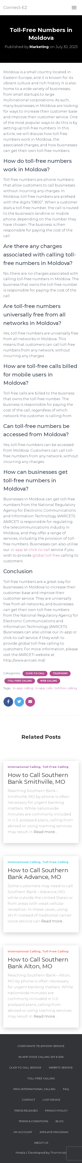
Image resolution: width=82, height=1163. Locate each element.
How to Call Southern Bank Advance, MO (38, 873)
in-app (16, 550)
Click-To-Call (35, 673)
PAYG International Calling (34, 1089)
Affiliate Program (54, 1132)
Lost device (51, 1099)
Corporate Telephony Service (41, 1046)
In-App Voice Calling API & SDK (41, 1056)
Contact (28, 1099)
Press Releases (26, 1110)
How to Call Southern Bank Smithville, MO (38, 778)
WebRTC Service (61, 1067)
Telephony (60, 673)
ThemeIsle (58, 1153)
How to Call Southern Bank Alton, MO (38, 963)
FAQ (66, 1089)
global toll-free (46, 555)
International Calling (24, 767)
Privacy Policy (56, 1110)
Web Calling (48, 680)
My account (23, 1132)
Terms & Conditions (33, 1121)
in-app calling (23, 688)
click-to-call (39, 550)
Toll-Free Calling (19, 680)
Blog (60, 1121)
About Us (41, 1142)
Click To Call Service (25, 1067)
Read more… (45, 832)
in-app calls (43, 688)
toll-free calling (66, 688)
